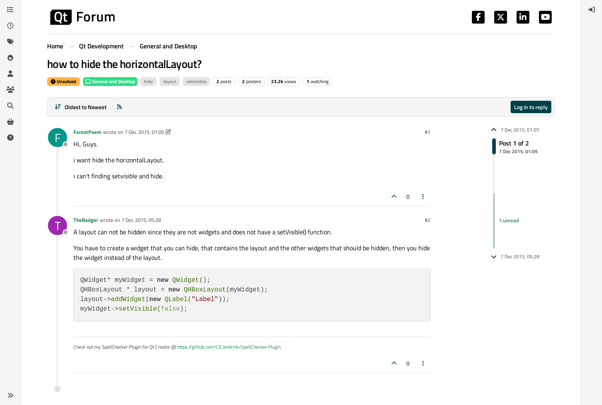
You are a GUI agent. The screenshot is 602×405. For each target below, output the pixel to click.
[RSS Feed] (119, 107)
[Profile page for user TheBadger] (57, 225)
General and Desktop (110, 81)
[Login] (591, 9)
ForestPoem (87, 132)
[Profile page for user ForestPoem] (57, 137)
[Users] (10, 73)
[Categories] (10, 9)
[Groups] (10, 89)
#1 (427, 132)
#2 (427, 220)
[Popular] (10, 57)
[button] (10, 395)
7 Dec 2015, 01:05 (144, 132)
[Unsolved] (10, 137)
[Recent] (10, 25)
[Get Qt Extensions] (10, 121)
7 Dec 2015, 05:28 (141, 220)
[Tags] (10, 41)
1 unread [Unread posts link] (509, 220)
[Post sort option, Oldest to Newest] (80, 107)
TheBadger (85, 220)
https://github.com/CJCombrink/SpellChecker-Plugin (229, 347)
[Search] (10, 105)
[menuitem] (591, 9)
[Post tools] (423, 196)
